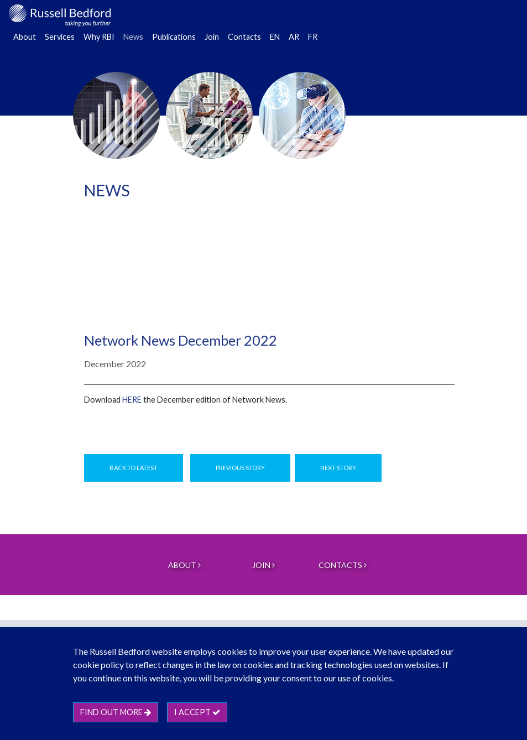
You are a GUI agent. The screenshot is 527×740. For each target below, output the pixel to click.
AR (294, 36)
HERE (132, 399)
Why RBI (99, 36)
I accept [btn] (197, 712)
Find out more (115, 712)
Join (212, 36)
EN (275, 36)
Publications (174, 36)
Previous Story (240, 467)
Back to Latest (133, 467)
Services (60, 36)
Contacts (244, 36)
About (24, 36)
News (133, 36)
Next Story (338, 467)
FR (312, 36)
